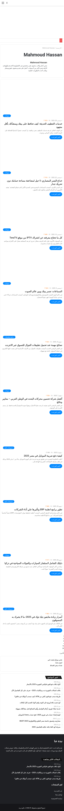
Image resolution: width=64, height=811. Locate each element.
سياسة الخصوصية (56, 797)
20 (63, 647)
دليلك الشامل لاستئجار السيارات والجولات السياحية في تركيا (33, 562)
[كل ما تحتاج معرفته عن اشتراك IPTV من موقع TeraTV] (32, 214)
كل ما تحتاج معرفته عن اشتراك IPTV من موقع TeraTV (36, 236)
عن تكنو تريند (58, 790)
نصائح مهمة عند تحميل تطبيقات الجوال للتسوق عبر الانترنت (33, 344)
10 (63, 645)
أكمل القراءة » (55, 136)
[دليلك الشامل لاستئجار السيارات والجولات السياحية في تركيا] (32, 539)
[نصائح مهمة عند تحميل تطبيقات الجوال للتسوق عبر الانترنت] (32, 321)
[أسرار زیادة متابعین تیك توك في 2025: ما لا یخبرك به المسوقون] (32, 593)
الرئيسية (59, 48)
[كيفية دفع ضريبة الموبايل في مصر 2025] (32, 432)
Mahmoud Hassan (38, 62)
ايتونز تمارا (58, 661)
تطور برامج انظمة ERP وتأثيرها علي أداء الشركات (38, 508)
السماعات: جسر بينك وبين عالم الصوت (43, 290)
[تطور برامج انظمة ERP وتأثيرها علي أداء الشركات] (32, 486)
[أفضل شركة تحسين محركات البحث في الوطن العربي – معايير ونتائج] (32, 375)
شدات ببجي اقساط (56, 664)
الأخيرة (62, 652)
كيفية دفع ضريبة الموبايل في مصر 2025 (43, 454)
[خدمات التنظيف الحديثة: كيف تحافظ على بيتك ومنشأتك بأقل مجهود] (32, 100)
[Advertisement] (32, 22)
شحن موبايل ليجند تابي (55, 659)
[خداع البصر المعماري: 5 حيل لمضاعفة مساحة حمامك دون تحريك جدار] (32, 157)
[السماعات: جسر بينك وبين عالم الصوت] (32, 267)
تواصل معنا (58, 793)
